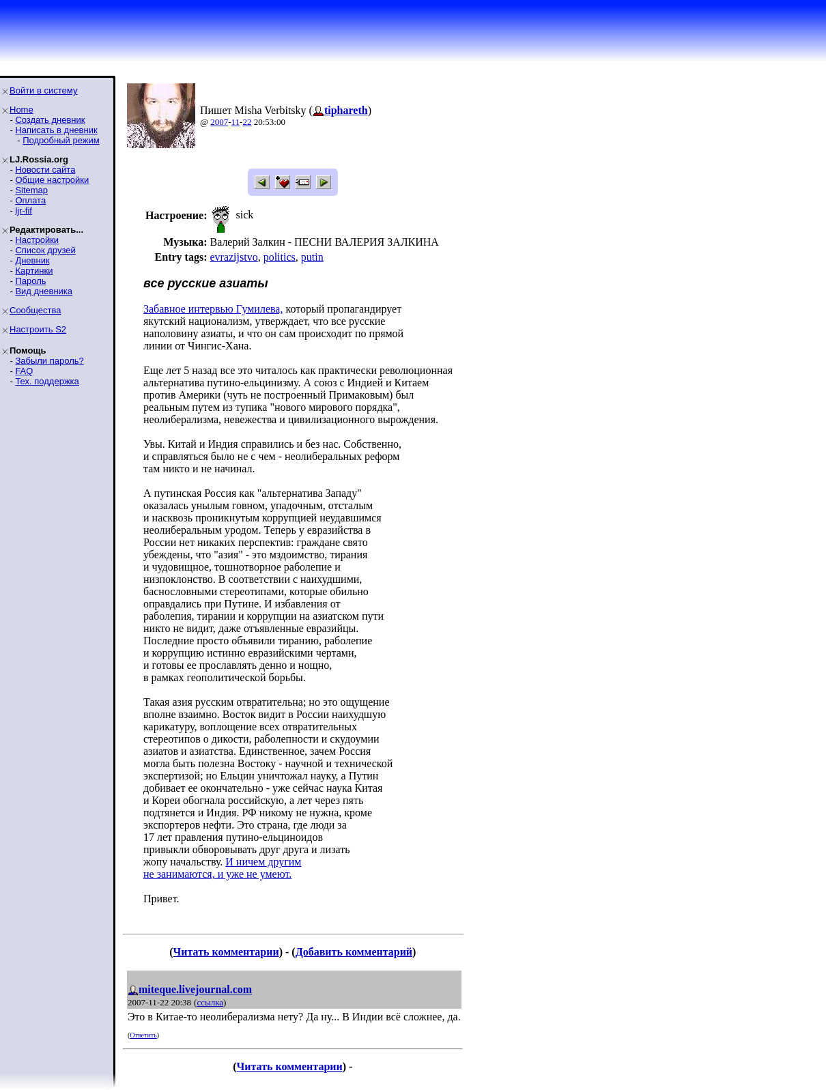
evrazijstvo (233, 257)
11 (235, 122)
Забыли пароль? (49, 361)
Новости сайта (45, 169)
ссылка (210, 1002)
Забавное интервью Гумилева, (213, 309)
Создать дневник (50, 120)
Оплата (30, 200)
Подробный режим (61, 140)
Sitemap (31, 190)
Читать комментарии (226, 952)
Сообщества (35, 310)
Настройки (37, 240)
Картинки (34, 271)
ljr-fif (23, 210)
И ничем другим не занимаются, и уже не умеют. (222, 868)
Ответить (143, 1035)
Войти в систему (43, 90)
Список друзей (45, 250)
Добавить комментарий (354, 952)
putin (312, 257)
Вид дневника (43, 291)
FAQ (24, 371)
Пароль (30, 281)
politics (280, 257)
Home (21, 109)
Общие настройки (52, 180)
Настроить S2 (38, 329)
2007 (219, 122)
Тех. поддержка (47, 381)
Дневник (32, 260)
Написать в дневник (56, 130)
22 (246, 122)
